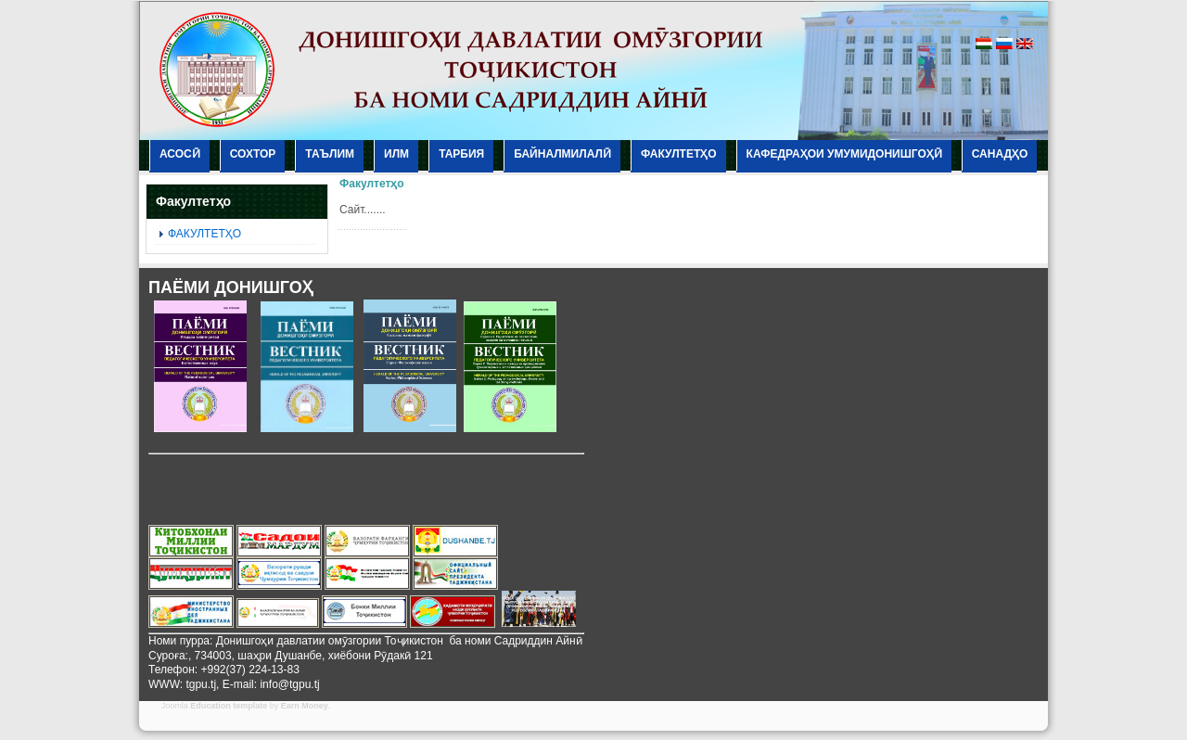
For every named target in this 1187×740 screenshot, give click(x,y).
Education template (228, 705)
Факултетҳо (371, 183)
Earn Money (304, 705)
